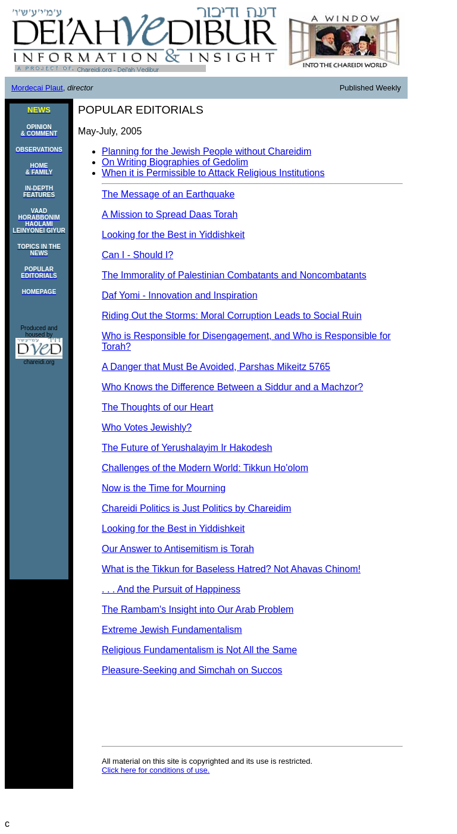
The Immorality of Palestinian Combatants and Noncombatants (234, 275)
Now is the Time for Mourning (164, 488)
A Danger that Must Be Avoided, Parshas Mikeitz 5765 (216, 367)
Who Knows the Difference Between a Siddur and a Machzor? (232, 387)
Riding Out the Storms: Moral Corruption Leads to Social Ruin (232, 316)
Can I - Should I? (137, 255)
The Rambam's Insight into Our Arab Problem (197, 609)
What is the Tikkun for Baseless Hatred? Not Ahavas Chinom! (231, 569)
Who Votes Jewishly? (147, 427)
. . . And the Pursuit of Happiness (171, 589)
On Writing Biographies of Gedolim (175, 162)
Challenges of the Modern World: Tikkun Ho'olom (205, 468)
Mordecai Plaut (37, 87)
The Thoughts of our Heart (157, 407)
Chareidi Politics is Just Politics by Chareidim (196, 508)
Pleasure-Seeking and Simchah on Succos (192, 670)
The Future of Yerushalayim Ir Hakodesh (187, 448)
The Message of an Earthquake (168, 194)
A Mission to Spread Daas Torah (169, 214)
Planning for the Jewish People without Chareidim (206, 151)
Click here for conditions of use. (155, 770)
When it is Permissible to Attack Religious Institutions (213, 173)
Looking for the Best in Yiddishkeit (173, 235)
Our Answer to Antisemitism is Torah (178, 549)
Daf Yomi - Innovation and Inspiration (180, 295)
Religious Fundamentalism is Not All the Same (199, 650)
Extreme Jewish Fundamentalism (172, 630)
